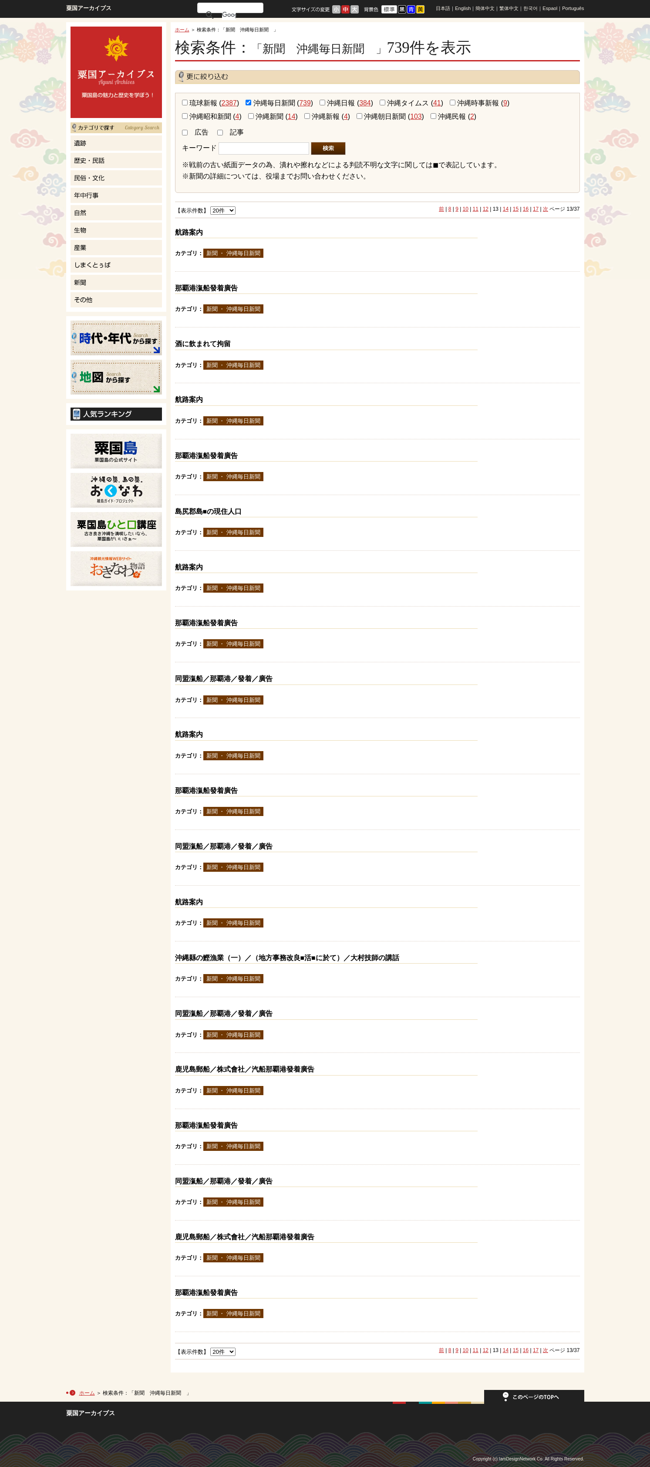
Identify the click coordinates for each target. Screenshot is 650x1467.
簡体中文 (485, 8)
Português (573, 8)
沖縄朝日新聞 (381, 116)
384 (364, 103)
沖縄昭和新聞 (206, 116)
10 (465, 209)
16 (526, 209)
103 (415, 116)
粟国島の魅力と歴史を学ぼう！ (116, 72)
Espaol (549, 8)
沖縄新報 (322, 116)
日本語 (443, 8)
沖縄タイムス (404, 103)
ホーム (182, 29)
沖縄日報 (337, 103)
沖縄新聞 (265, 116)
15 (516, 209)
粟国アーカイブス (88, 8)
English (463, 8)
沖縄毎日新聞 (270, 103)
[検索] (229, 15)
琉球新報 (199, 103)
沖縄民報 (448, 116)
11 (475, 209)
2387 (229, 103)
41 (437, 103)
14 (292, 116)
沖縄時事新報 (474, 103)
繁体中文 (509, 8)
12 (485, 209)
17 (536, 209)
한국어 (530, 8)
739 (304, 103)
